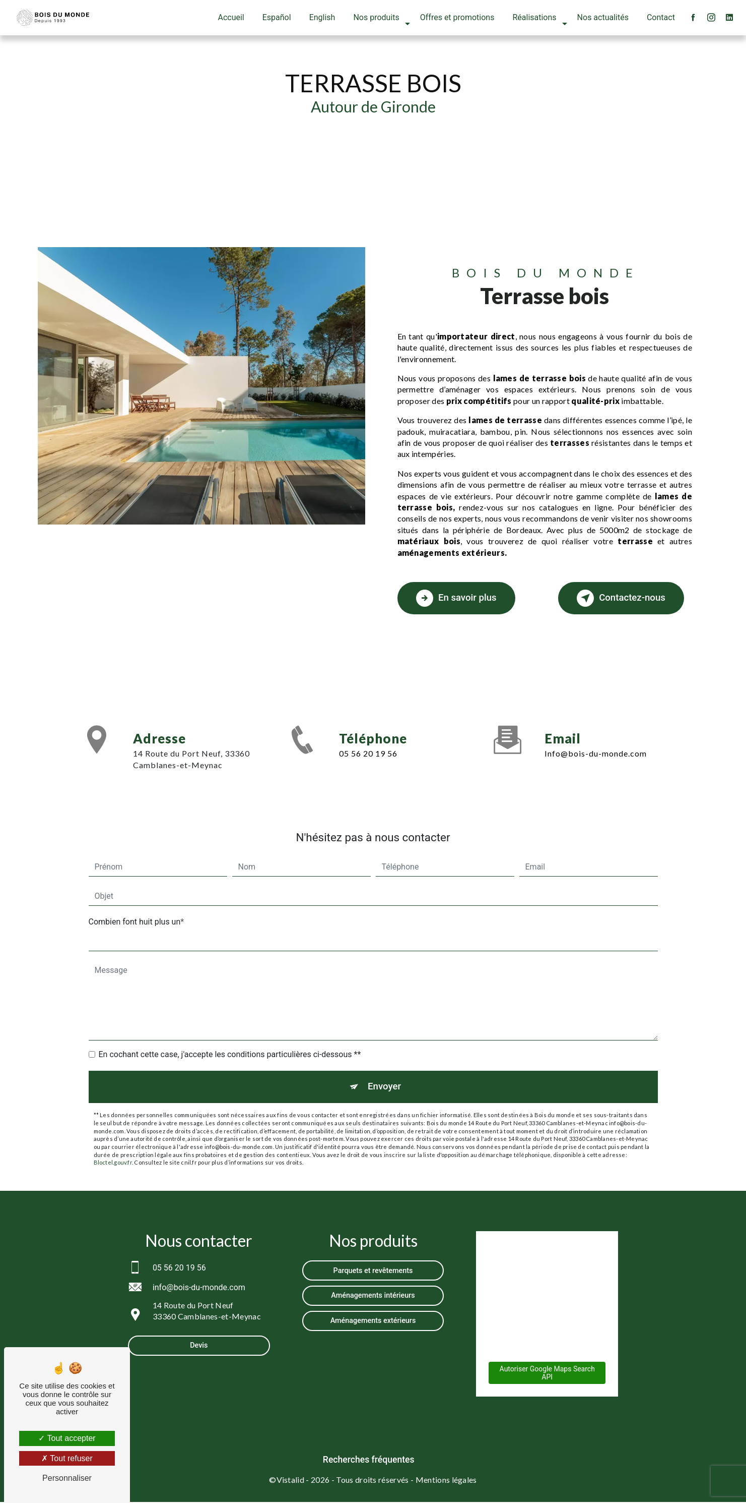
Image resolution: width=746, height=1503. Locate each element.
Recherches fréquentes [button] (369, 1461)
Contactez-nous (616, 598)
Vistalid (291, 1481)
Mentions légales (446, 1481)
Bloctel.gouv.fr (113, 1164)
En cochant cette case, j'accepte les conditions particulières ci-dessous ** (230, 1054)
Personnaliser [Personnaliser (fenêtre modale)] (67, 1478)
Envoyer (384, 1087)
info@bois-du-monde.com (596, 753)
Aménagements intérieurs (373, 1297)
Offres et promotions (457, 17)
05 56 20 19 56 (368, 753)
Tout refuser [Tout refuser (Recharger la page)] (67, 1458)
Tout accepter (66, 1438)
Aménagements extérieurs (373, 1322)
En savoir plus (459, 598)
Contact (660, 17)
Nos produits (376, 17)
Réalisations (534, 17)
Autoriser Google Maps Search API (547, 1374)
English (322, 17)
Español (276, 17)
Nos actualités (602, 17)
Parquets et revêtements (373, 1271)
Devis (199, 1347)
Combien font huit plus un (135, 922)
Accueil (231, 17)
